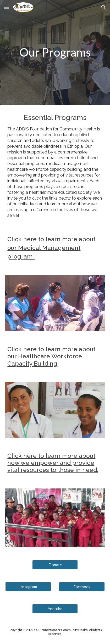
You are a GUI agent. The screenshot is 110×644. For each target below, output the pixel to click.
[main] (54, 52)
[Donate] (55, 565)
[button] (6, 7)
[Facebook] (81, 587)
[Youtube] (55, 609)
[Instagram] (28, 587)
